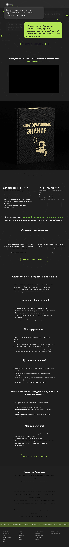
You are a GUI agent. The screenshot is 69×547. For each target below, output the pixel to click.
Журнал (20, 539)
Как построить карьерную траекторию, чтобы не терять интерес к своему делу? (34, 491)
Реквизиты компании (6, 533)
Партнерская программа (55, 533)
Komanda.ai (17, 289)
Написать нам (21, 535)
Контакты (4, 541)
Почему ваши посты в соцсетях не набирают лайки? (34, 481)
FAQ (20, 537)
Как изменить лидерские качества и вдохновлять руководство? (35, 516)
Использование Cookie (39, 535)
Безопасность (37, 533)
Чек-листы (4, 539)
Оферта (20, 533)
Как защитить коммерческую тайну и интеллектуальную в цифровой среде (35, 484)
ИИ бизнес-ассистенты (7, 537)
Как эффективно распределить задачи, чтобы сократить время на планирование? (34, 500)
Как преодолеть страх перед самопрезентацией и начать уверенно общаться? (34, 488)
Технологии (37, 539)
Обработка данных (38, 537)
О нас (4, 535)
